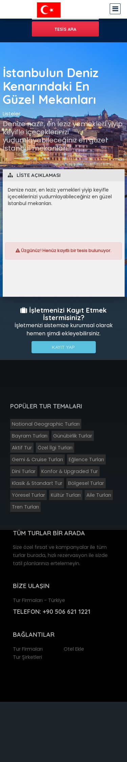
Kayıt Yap (63, 347)
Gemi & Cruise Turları (37, 459)
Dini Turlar (24, 471)
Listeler (11, 113)
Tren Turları (25, 506)
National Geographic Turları (46, 424)
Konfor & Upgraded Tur (69, 471)
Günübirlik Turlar (72, 435)
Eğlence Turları (86, 459)
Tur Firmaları (28, 649)
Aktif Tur (22, 447)
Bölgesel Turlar (86, 483)
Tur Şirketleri (27, 657)
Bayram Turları (29, 435)
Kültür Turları (66, 495)
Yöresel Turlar (28, 495)
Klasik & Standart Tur (37, 483)
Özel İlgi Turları (55, 447)
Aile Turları (98, 495)
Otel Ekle (74, 649)
